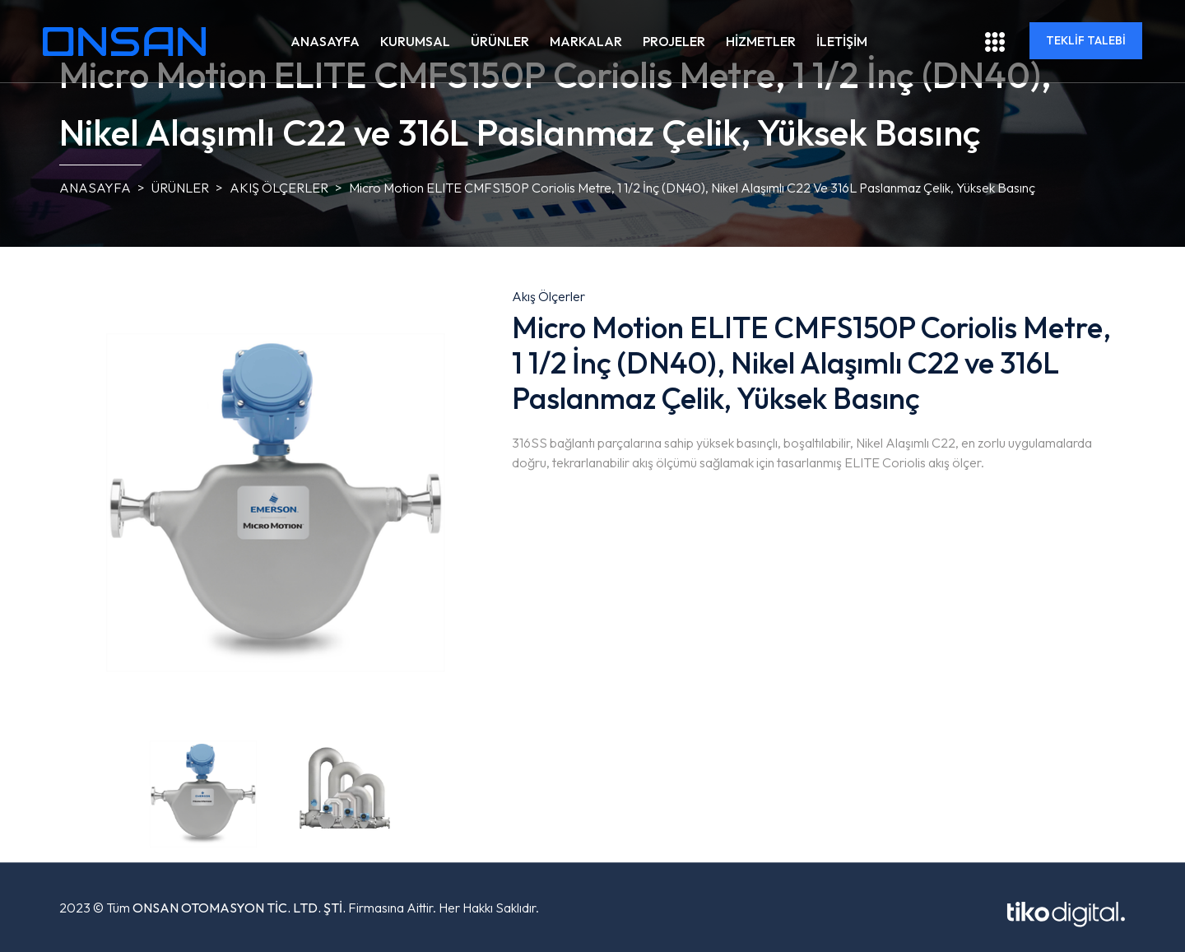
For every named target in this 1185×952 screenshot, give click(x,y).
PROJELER (674, 41)
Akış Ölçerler (279, 187)
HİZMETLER (761, 41)
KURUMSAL (415, 41)
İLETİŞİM (841, 41)
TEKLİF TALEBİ (1086, 40)
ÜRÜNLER (500, 41)
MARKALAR (586, 41)
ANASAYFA (325, 41)
